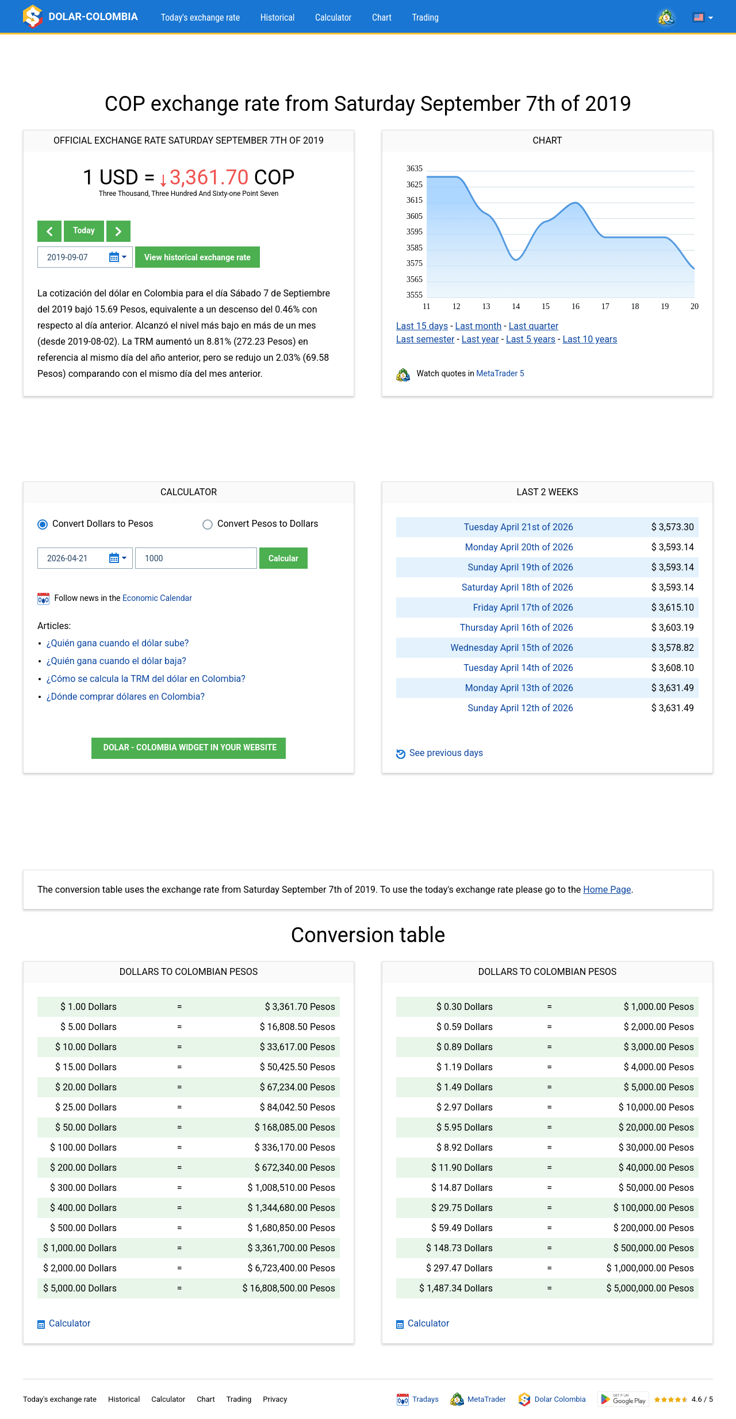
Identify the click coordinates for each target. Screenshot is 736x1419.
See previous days (439, 752)
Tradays (418, 1399)
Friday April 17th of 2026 (523, 607)
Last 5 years (530, 339)
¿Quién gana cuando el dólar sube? (118, 643)
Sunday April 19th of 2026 (520, 567)
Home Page (607, 889)
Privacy (275, 1399)
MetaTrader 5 (500, 373)
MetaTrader (478, 1399)
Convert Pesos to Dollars (268, 523)
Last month (478, 326)
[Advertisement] (368, 63)
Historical (277, 17)
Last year (480, 339)
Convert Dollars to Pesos (103, 523)
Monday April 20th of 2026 (519, 547)
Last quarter (533, 326)
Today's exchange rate (200, 17)
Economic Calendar (157, 598)
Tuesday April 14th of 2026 (518, 667)
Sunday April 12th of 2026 (520, 708)
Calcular (283, 558)
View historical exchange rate (197, 257)
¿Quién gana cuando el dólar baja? (116, 660)
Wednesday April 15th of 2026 (512, 647)
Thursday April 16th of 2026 (516, 627)
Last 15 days (422, 326)
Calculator (333, 17)
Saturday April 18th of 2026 (517, 587)
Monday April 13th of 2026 (519, 687)
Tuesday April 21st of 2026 (518, 527)
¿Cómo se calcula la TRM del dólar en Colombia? (146, 678)
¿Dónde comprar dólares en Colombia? (126, 696)
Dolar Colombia (552, 1399)
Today (84, 230)
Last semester (425, 339)
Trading (425, 17)
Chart (382, 17)
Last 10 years (589, 339)
